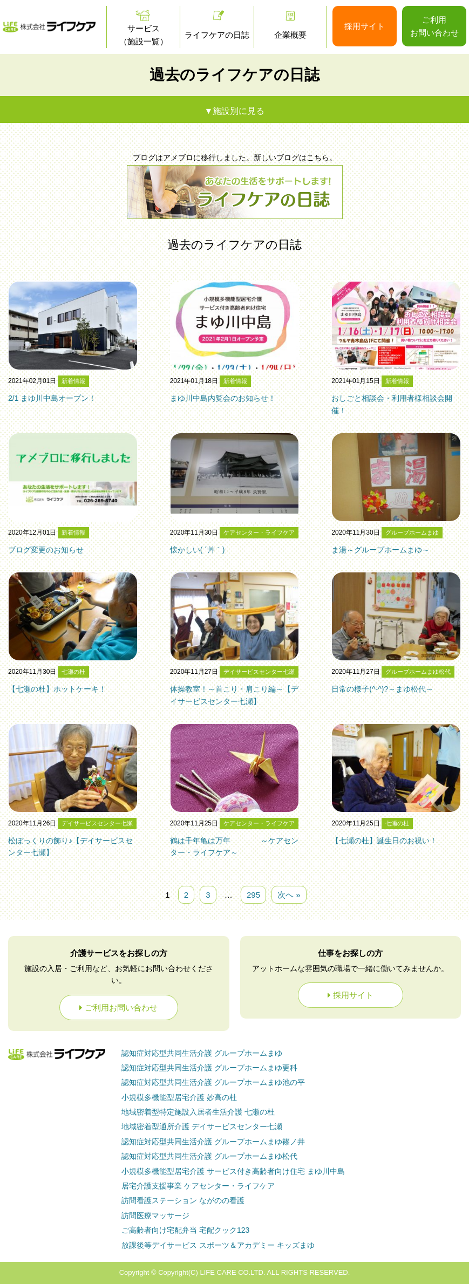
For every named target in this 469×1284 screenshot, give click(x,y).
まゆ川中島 (233, 1171)
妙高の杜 (179, 1097)
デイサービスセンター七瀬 (259, 671)
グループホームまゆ (412, 532)
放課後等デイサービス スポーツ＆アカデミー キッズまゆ (218, 1245)
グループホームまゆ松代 (418, 671)
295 (253, 894)
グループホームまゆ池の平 (213, 1082)
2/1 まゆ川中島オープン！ (52, 398)
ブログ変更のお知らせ (46, 549)
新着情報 (73, 381)
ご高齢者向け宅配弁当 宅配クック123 (185, 1230)
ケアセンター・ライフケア (259, 532)
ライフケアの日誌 (217, 34)
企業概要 (290, 34)
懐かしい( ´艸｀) (197, 549)
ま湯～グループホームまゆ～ (380, 549)
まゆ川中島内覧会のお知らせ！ (223, 398)
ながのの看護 (182, 1200)
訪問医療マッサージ (155, 1215)
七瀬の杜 (73, 671)
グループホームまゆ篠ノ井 (213, 1141)
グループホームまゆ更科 (209, 1067)
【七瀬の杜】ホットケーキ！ (57, 689)
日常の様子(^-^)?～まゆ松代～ (382, 689)
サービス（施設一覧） (143, 35)
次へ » (289, 894)
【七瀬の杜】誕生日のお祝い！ (384, 840)
